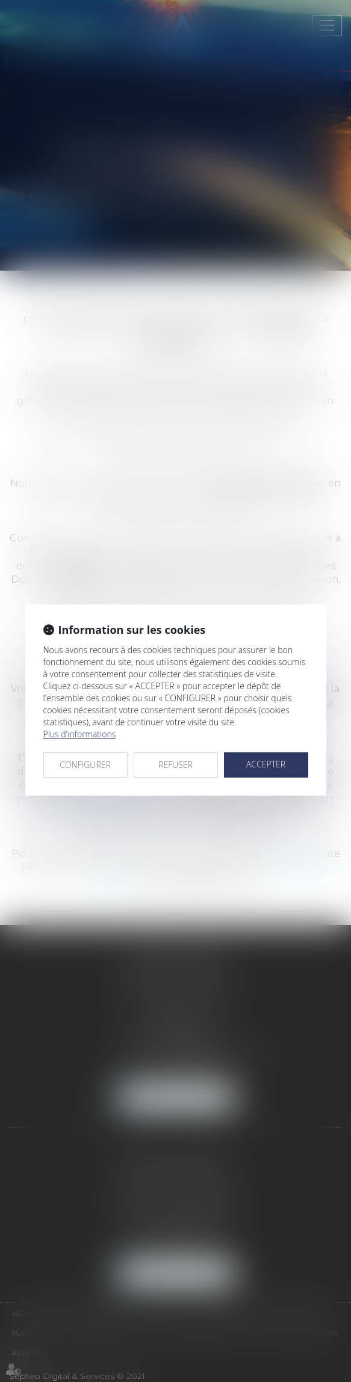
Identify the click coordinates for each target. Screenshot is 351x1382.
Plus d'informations (79, 734)
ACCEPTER (265, 764)
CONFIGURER (85, 764)
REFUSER (175, 764)
